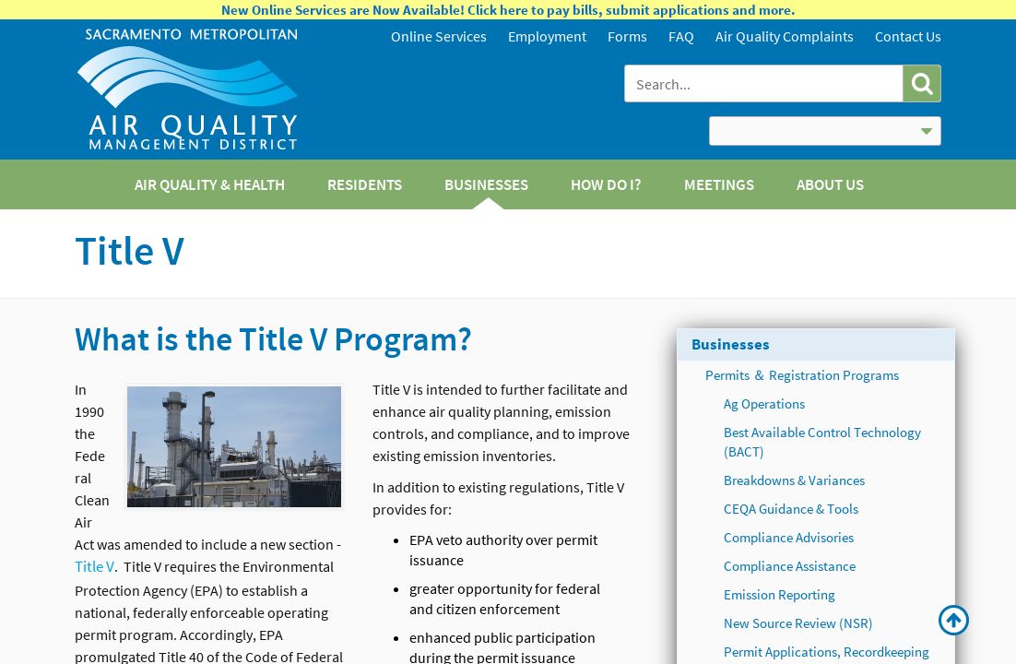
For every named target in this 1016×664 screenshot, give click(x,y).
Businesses (730, 344)
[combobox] (766, 83)
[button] (921, 83)
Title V (94, 566)
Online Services (439, 36)
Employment (547, 36)
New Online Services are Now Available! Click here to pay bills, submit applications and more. (508, 9)
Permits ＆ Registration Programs (802, 375)
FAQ (681, 36)
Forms (627, 36)
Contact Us (908, 36)
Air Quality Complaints (784, 36)
